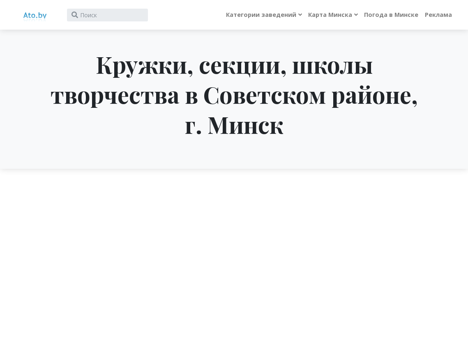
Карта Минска (330, 15)
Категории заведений (261, 15)
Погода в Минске (391, 15)
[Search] (107, 15)
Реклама (438, 15)
